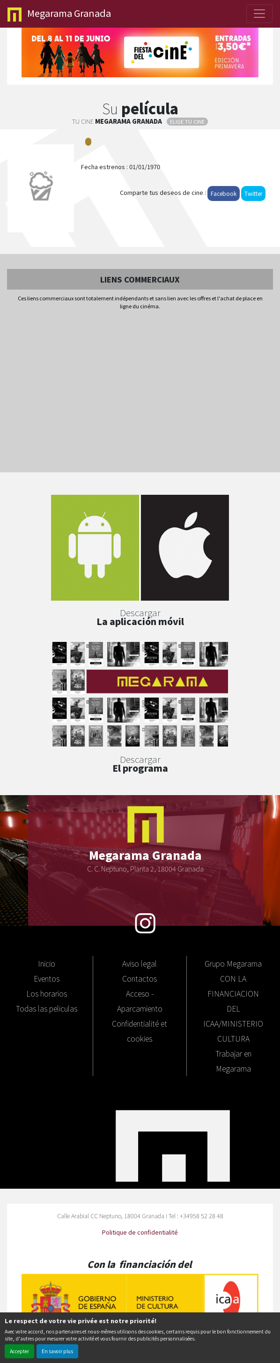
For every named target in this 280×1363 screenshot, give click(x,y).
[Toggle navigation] (259, 13)
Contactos (139, 978)
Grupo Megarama (233, 963)
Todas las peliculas (46, 1008)
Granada (59, 14)
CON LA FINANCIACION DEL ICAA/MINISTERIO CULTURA (233, 1008)
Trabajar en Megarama (233, 1061)
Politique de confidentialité (140, 1232)
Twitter (253, 193)
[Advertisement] (140, 391)
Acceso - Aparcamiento (139, 1001)
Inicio (46, 963)
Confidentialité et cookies (139, 1031)
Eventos (46, 978)
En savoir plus (57, 1351)
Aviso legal (139, 963)
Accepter (19, 1351)
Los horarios (46, 993)
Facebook (223, 193)
